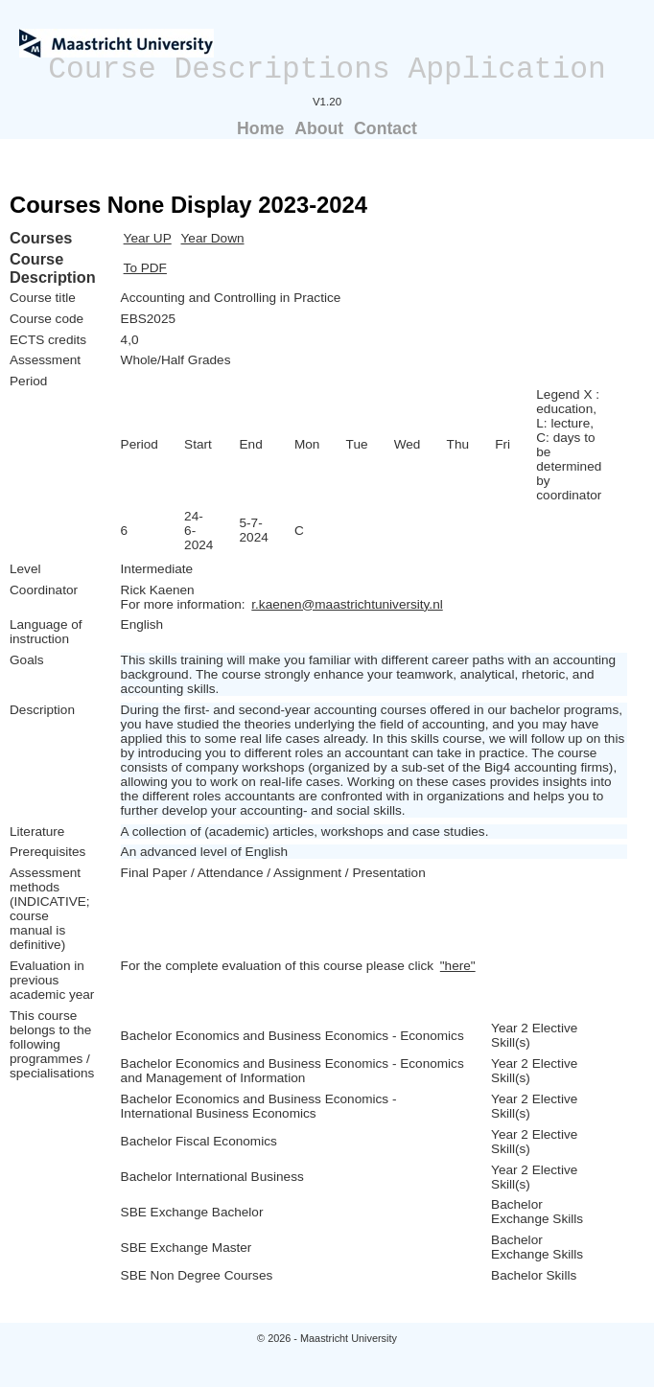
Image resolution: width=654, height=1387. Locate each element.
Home (260, 128)
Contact (385, 128)
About (318, 128)
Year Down (213, 238)
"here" (458, 966)
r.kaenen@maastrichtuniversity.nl (346, 604)
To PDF (145, 268)
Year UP (148, 238)
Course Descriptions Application (327, 69)
